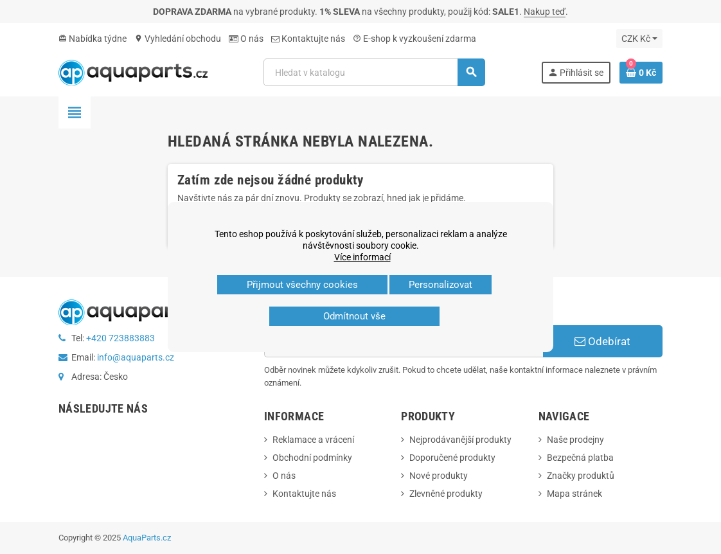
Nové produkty (438, 475)
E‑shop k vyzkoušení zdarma (414, 38)
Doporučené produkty (452, 457)
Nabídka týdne (92, 38)
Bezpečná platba (580, 457)
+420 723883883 (120, 338)
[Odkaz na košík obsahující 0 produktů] (641, 73)
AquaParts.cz (147, 537)
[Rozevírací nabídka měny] (639, 38)
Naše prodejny (575, 439)
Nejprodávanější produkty (460, 439)
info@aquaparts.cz (135, 357)
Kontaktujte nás (308, 38)
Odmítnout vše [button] (354, 316)
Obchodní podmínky (312, 457)
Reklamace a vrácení (313, 439)
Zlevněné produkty (446, 493)
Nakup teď (544, 11)
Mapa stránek (574, 493)
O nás (246, 38)
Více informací (362, 257)
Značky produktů (580, 475)
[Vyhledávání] (374, 72)
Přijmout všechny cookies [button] (302, 284)
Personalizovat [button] (440, 284)
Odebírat (602, 341)
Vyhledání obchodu (177, 38)
